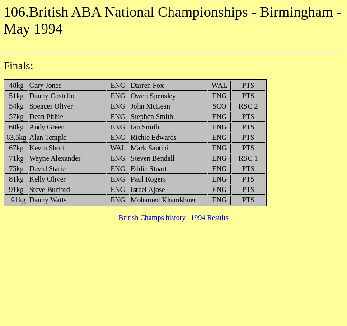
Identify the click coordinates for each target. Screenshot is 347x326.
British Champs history (152, 217)
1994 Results (209, 217)
